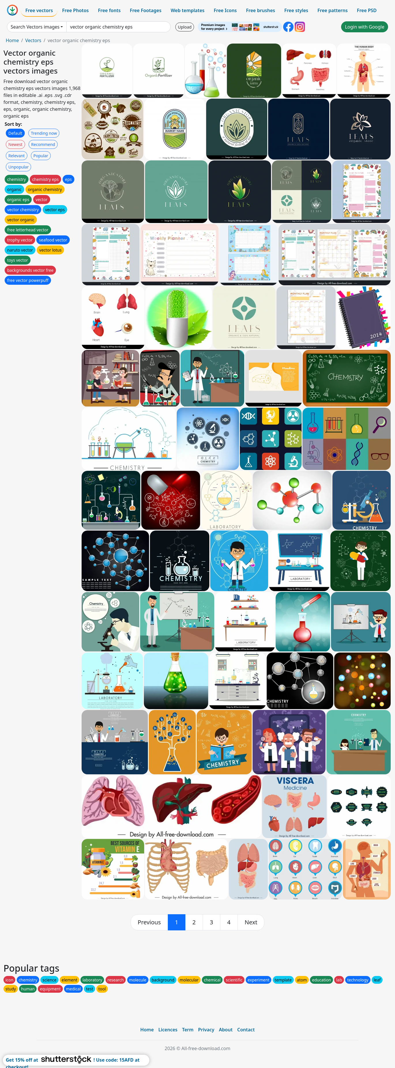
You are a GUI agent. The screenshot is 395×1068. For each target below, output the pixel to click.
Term (187, 1029)
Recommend (43, 144)
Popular (40, 155)
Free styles (296, 10)
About (225, 1029)
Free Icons (225, 10)
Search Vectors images (35, 27)
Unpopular (18, 167)
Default (15, 133)
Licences (167, 1029)
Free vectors (39, 10)
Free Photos (75, 10)
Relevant (16, 155)
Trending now (44, 133)
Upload (184, 27)
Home (12, 40)
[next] (251, 922)
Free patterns (332, 10)
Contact (246, 1029)
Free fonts (109, 10)
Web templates (187, 10)
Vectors (33, 40)
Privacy (206, 1029)
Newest (15, 144)
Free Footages (145, 10)
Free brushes (260, 10)
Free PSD (367, 10)
